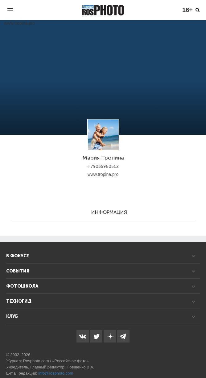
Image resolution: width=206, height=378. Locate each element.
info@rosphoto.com (55, 373)
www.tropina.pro (103, 174)
